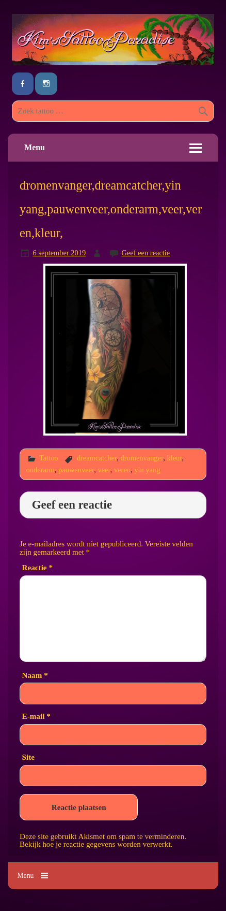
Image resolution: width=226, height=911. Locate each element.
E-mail (36, 716)
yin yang (147, 470)
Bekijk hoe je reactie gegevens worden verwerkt (95, 844)
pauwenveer (76, 470)
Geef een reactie (146, 253)
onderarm (40, 470)
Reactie (37, 567)
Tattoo (48, 458)
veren (122, 470)
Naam (35, 675)
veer (104, 470)
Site (28, 757)
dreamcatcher (97, 458)
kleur (174, 458)
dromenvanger (141, 458)
